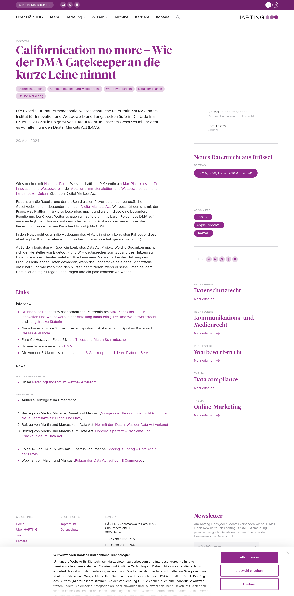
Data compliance (216, 379)
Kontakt (162, 17)
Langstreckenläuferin (32, 193)
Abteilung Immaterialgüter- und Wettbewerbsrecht (110, 188)
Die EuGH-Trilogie (36, 333)
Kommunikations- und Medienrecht (224, 321)
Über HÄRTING (29, 17)
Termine (121, 17)
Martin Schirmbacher (110, 339)
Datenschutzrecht (217, 290)
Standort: (24, 5)
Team (54, 17)
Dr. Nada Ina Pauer (37, 312)
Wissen (98, 17)
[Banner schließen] (287, 529)
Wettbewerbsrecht (218, 352)
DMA (68, 346)
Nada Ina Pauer (56, 183)
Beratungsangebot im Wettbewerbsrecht (64, 382)
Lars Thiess (77, 339)
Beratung (74, 17)
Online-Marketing (217, 406)
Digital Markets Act (96, 206)
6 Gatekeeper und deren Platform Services (120, 352)
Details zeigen (234, 588)
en (275, 5)
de (268, 5)
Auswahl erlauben (249, 547)
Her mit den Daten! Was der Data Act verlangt (131, 424)
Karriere (142, 17)
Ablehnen (249, 560)
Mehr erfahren (204, 299)
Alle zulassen (249, 533)
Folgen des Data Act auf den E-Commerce (108, 460)
